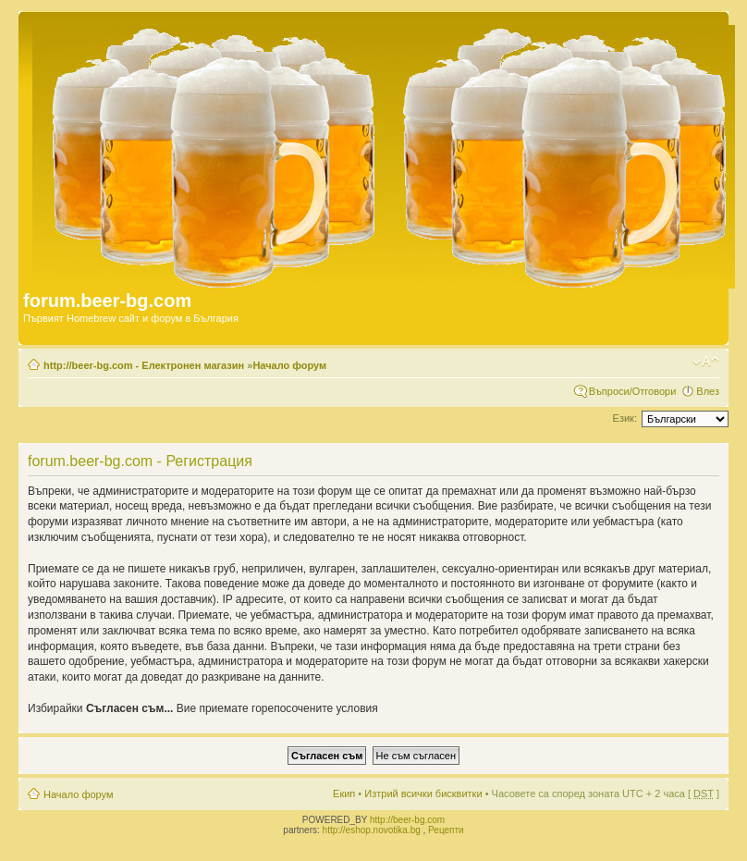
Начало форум (289, 365)
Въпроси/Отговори (633, 391)
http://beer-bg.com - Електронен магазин (143, 365)
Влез (707, 391)
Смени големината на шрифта (705, 361)
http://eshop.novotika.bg (372, 830)
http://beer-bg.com (407, 820)
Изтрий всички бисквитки (423, 793)
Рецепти (446, 830)
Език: (625, 418)
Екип (344, 793)
